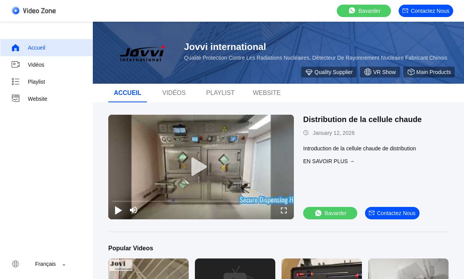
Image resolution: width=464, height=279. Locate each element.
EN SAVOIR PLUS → (329, 161)
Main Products (429, 72)
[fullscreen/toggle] (284, 210)
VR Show (380, 72)
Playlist (28, 81)
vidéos (174, 93)
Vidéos (27, 64)
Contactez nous (426, 11)
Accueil (28, 47)
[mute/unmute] (134, 210)
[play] (201, 167)
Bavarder (364, 11)
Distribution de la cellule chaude (362, 119)
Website (29, 98)
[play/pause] (118, 210)
